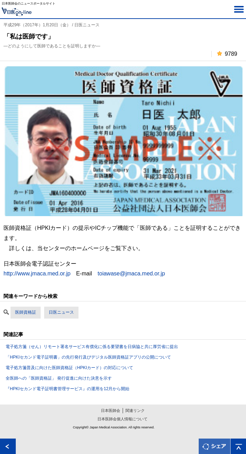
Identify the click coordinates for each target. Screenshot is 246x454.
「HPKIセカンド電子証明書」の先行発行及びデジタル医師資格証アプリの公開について (88, 357)
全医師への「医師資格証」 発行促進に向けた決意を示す (59, 378)
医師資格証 (25, 312)
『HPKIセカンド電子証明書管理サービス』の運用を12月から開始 (67, 388)
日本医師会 (110, 410)
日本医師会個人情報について (122, 419)
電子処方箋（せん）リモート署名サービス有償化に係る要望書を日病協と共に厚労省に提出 (92, 346)
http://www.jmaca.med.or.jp (37, 273)
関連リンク (135, 410)
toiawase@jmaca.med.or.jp (131, 273)
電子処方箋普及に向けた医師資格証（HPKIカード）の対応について (69, 367)
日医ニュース (61, 312)
